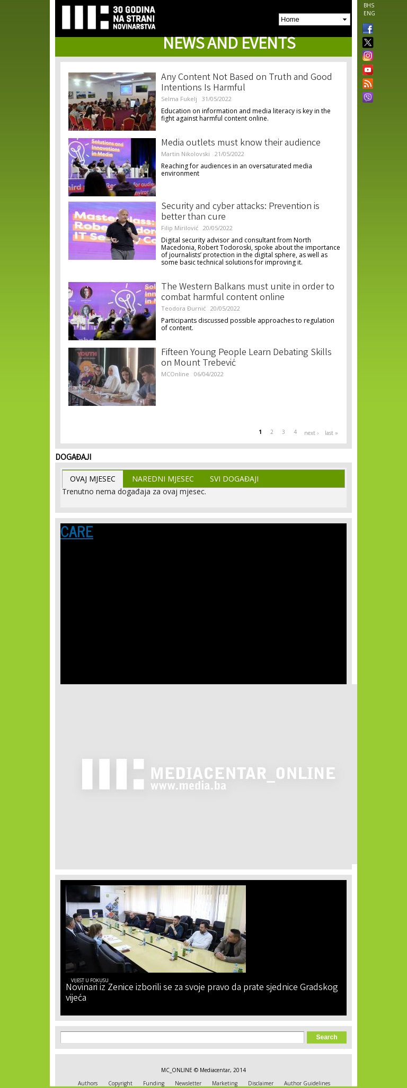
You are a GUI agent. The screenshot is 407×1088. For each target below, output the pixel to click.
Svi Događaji (234, 479)
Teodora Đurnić (183, 308)
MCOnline (175, 374)
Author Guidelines (307, 1083)
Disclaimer (260, 1083)
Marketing (224, 1083)
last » (331, 433)
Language (81, 570)
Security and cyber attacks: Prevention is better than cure (240, 212)
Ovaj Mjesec (93, 479)
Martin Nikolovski (185, 154)
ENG (369, 13)
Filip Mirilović (179, 228)
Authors (88, 1083)
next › (311, 433)
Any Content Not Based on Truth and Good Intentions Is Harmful (246, 83)
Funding (153, 1083)
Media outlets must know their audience (241, 143)
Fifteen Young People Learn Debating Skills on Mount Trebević (246, 358)
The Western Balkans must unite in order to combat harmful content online (247, 292)
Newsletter (188, 1083)
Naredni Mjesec (163, 479)
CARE (76, 531)
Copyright (120, 1083)
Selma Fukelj (179, 99)
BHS (369, 5)
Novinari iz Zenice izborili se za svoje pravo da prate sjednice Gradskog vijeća (202, 993)
